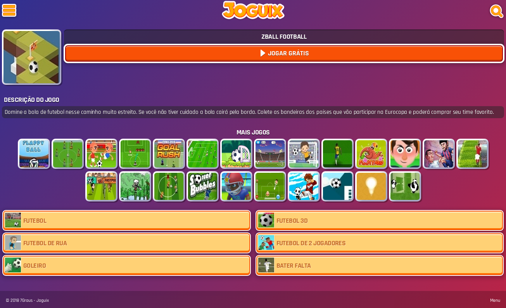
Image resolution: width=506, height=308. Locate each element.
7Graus (26, 300)
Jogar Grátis (287, 53)
